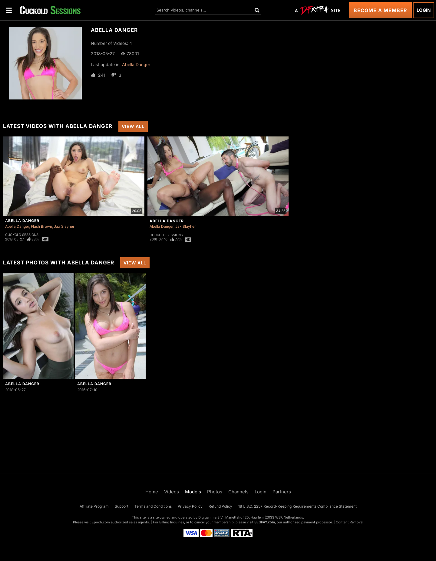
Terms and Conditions (153, 506)
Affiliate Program (94, 506)
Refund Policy (220, 506)
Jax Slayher (64, 226)
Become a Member (380, 10)
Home (151, 492)
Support (121, 506)
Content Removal (349, 522)
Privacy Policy (190, 506)
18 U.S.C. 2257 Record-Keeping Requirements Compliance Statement (297, 506)
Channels (238, 492)
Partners (281, 492)
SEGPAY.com (264, 522)
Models (193, 492)
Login (424, 10)
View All (133, 126)
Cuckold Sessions (21, 235)
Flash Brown (41, 226)
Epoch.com (101, 522)
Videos (171, 492)
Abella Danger (136, 64)
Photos (214, 492)
